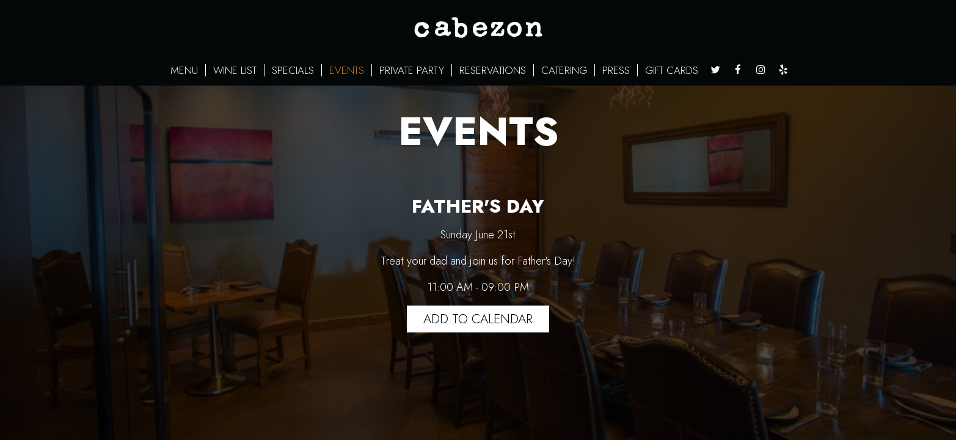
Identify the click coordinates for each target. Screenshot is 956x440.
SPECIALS (293, 70)
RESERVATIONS (492, 70)
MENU (184, 70)
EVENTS (346, 70)
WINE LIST (235, 70)
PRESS (616, 70)
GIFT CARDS (671, 70)
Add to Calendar (478, 319)
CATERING (564, 70)
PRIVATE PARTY (411, 70)
